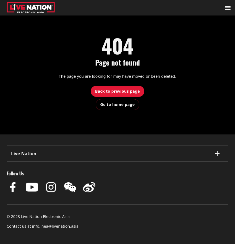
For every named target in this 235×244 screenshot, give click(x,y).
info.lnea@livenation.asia (55, 226)
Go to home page (117, 104)
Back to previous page (117, 91)
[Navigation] (228, 7)
